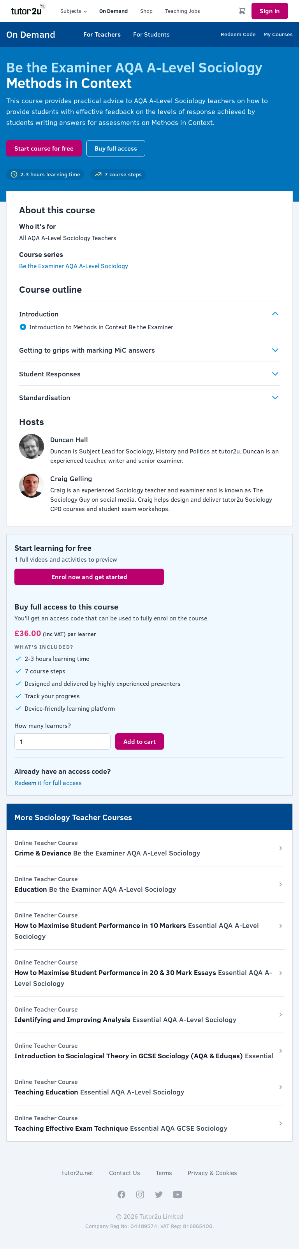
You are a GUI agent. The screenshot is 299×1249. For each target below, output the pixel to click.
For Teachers (102, 34)
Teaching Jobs (182, 10)
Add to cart (139, 741)
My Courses (278, 34)
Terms (164, 1172)
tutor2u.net (77, 1172)
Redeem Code (238, 34)
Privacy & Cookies (212, 1172)
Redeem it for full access (48, 782)
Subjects (74, 11)
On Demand (113, 10)
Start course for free (44, 148)
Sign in (270, 11)
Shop (146, 10)
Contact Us (124, 1172)
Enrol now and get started (89, 577)
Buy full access (116, 148)
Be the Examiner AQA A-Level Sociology (73, 266)
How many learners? (42, 725)
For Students (151, 34)
